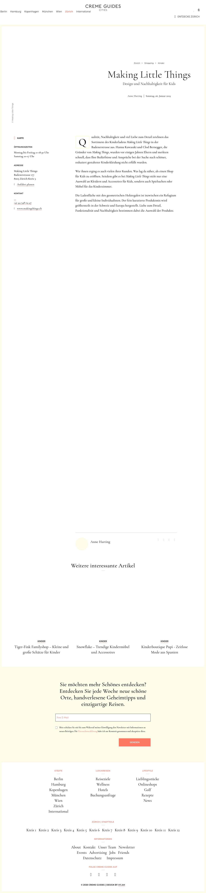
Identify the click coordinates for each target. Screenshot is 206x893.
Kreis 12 (174, 830)
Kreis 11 (160, 830)
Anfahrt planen (25, 184)
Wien (65, 16)
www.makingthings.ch (29, 208)
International (89, 16)
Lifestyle (52, 10)
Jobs (112, 852)
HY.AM (121, 885)
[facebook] (91, 875)
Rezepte (148, 795)
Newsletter (127, 847)
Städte (11, 10)
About (76, 847)
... (15, 199)
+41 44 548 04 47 (23, 202)
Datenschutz (92, 858)
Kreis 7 (107, 830)
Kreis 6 (94, 830)
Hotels (103, 790)
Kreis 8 (120, 830)
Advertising (98, 852)
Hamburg (21, 16)
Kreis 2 (44, 830)
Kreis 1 (31, 830)
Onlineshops (147, 784)
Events (82, 852)
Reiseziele (103, 779)
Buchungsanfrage (103, 795)
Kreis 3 (56, 830)
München (53, 16)
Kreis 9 (133, 830)
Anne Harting (135, 96)
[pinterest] (107, 875)
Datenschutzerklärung (87, 731)
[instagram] (99, 875)
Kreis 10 (146, 830)
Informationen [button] (103, 839)
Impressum (115, 858)
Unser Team (107, 847)
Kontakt (89, 847)
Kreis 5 (82, 830)
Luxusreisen (31, 10)
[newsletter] (115, 875)
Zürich (75, 16)
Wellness (103, 784)
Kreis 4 (69, 830)
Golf (147, 790)
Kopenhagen (37, 16)
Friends (123, 852)
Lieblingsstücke (147, 779)
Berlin (9, 16)
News (148, 800)
